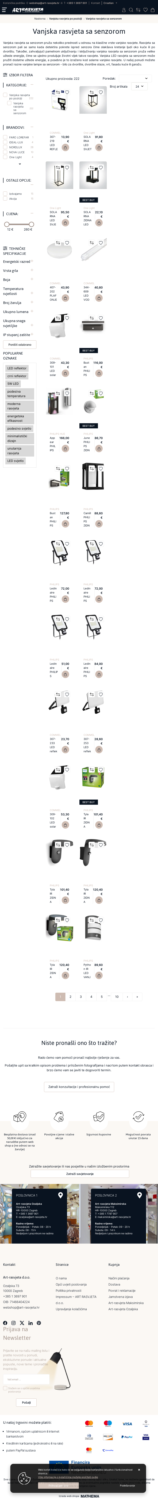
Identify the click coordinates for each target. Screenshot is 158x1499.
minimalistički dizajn (17, 438)
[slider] (6, 224)
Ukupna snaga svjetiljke (14, 323)
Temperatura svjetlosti (13, 291)
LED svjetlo (15, 461)
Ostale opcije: (18, 180)
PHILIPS (88, 358)
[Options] (127, 1486)
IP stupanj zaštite (16, 334)
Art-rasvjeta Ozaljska (123, 1309)
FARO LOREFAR (21, 137)
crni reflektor (16, 376)
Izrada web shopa (69, 1496)
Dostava (114, 1284)
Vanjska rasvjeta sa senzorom (19, 108)
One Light (21, 157)
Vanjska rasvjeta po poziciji (21, 96)
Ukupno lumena (15, 311)
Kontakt (95, 3)
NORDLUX (21, 147)
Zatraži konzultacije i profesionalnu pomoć (79, 1087)
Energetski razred (16, 261)
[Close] (58, 1485)
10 (116, 997)
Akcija (21, 198)
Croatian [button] (108, 3)
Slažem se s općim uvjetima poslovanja (24, 1390)
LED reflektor (17, 368)
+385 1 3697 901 (77, 3)
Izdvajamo (21, 193)
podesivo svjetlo (19, 428)
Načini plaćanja (118, 1278)
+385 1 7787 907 (107, 1213)
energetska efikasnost (15, 418)
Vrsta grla (10, 270)
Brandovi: (15, 127)
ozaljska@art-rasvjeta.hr (33, 1216)
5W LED (13, 384)
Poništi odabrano (19, 344)
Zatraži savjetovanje (80, 1173)
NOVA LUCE (21, 152)
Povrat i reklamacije (122, 1290)
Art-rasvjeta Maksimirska (126, 1303)
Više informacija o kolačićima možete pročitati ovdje (68, 1477)
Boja (6, 279)
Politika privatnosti (68, 1290)
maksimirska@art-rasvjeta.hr (114, 1216)
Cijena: (12, 213)
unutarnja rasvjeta (14, 450)
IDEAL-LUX (21, 142)
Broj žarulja (12, 302)
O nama (61, 1278)
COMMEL (55, 132)
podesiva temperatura (16, 394)
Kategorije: (16, 85)
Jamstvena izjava (120, 1296)
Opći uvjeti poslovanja (71, 1284)
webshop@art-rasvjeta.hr (44, 3)
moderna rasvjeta (13, 406)
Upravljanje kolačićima (71, 1309)
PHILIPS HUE (57, 433)
